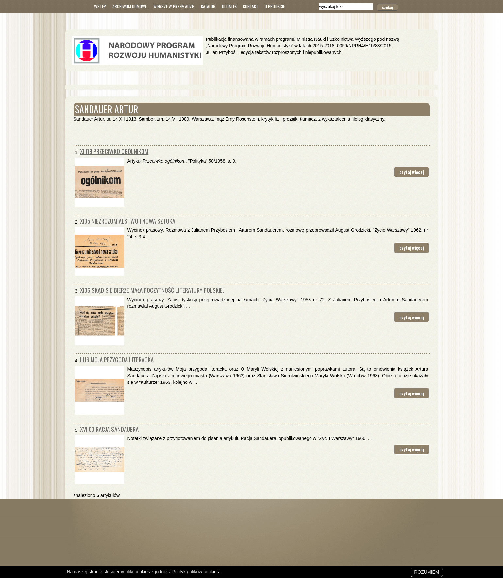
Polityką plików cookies (195, 571)
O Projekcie (275, 6)
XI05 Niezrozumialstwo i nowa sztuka (127, 220)
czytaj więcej (411, 172)
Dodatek (229, 6)
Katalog (208, 6)
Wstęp (100, 6)
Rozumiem (426, 572)
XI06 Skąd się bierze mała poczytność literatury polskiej (152, 290)
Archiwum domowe (129, 6)
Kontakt (250, 6)
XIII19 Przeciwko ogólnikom (114, 151)
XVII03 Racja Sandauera (109, 429)
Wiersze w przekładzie (173, 6)
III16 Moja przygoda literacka (117, 359)
